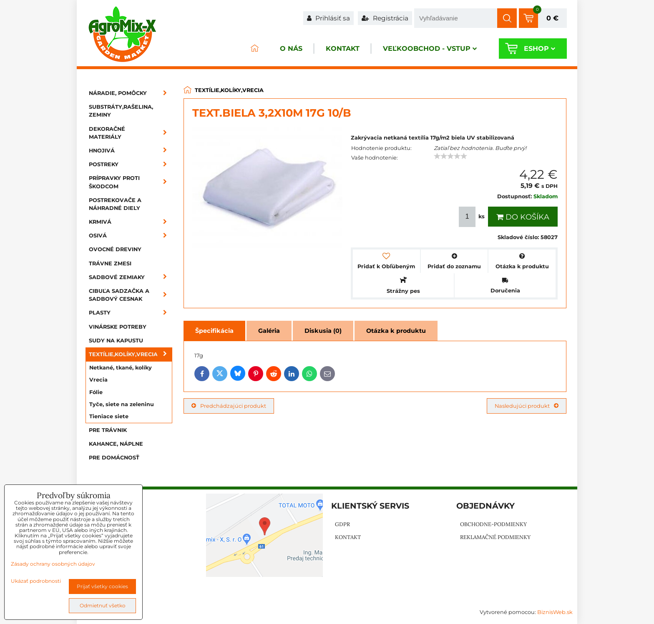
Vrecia (98, 380)
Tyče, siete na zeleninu (121, 404)
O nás (291, 48)
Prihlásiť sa (328, 18)
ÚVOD (254, 48)
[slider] (450, 156)
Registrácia (385, 18)
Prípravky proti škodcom (130, 182)
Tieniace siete (108, 416)
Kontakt (343, 48)
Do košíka (522, 217)
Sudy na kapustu (116, 340)
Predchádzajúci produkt (228, 406)
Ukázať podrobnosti (36, 581)
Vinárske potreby (117, 327)
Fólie (96, 392)
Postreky (130, 164)
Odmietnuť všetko (103, 605)
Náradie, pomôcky (130, 93)
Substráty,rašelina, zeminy (121, 111)
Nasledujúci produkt (526, 406)
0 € (552, 18)
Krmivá (130, 222)
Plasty (130, 312)
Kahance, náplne (116, 444)
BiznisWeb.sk (555, 612)
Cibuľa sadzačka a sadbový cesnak (130, 295)
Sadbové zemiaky (130, 277)
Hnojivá (130, 150)
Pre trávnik (108, 430)
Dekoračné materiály (130, 133)
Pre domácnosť (114, 457)
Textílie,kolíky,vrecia (130, 354)
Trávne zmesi (110, 263)
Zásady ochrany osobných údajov (53, 564)
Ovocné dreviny (115, 249)
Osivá (130, 235)
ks (472, 217)
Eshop (539, 48)
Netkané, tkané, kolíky (120, 367)
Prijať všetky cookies (102, 586)
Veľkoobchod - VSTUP (430, 48)
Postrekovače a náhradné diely (115, 204)
